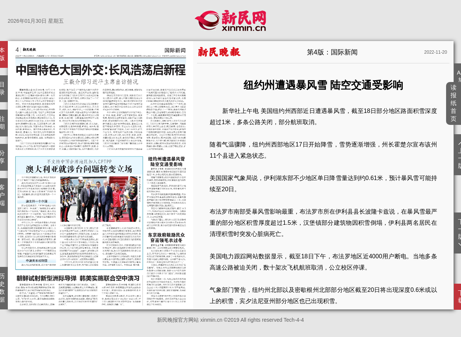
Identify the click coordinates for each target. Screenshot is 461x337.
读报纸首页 (454, 103)
